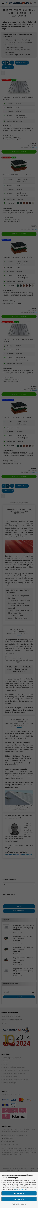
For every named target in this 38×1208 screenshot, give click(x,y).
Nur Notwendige (19, 1199)
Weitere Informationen (19, 1204)
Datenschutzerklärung (20, 1189)
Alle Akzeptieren (19, 1193)
